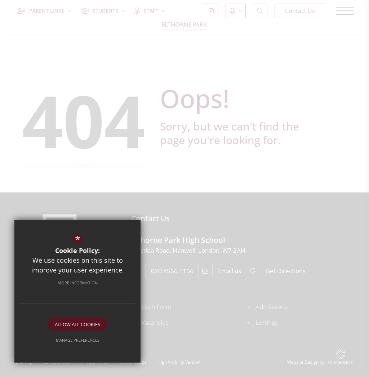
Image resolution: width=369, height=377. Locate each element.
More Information (78, 282)
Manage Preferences (77, 340)
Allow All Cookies (77, 324)
